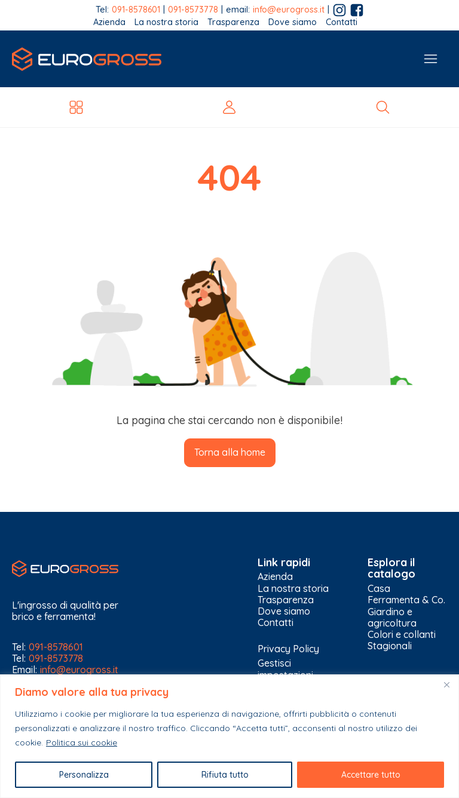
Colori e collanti (402, 634)
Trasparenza (233, 22)
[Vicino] (446, 684)
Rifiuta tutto (225, 774)
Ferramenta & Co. (406, 600)
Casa (379, 588)
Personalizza (84, 774)
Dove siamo (292, 22)
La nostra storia (166, 22)
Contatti (341, 22)
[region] (229, 736)
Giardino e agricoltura (392, 617)
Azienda (109, 22)
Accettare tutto (370, 774)
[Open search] (383, 107)
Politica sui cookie (81, 742)
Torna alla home (229, 452)
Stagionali (390, 646)
